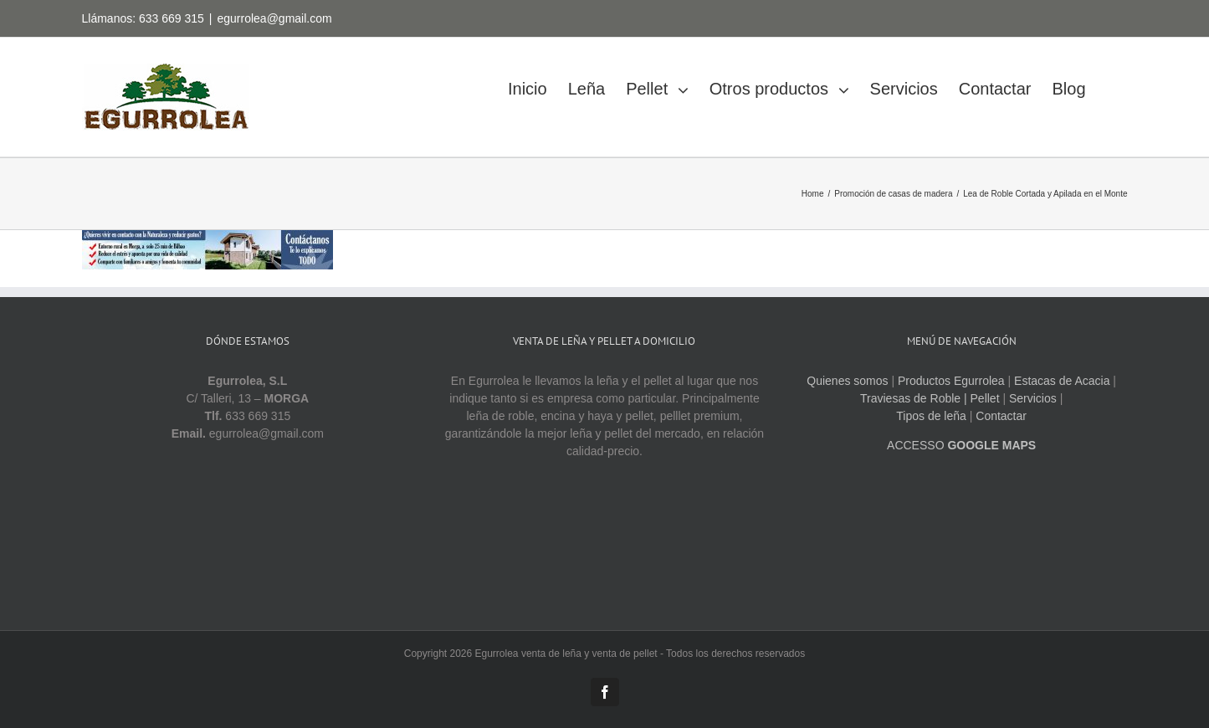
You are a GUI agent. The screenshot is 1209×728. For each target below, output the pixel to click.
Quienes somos (847, 380)
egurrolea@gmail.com (274, 18)
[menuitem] (538, 84)
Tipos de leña (931, 416)
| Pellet (982, 398)
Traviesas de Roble (910, 398)
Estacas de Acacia (1061, 380)
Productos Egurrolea (951, 380)
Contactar (1001, 416)
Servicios (1033, 398)
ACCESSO (961, 445)
